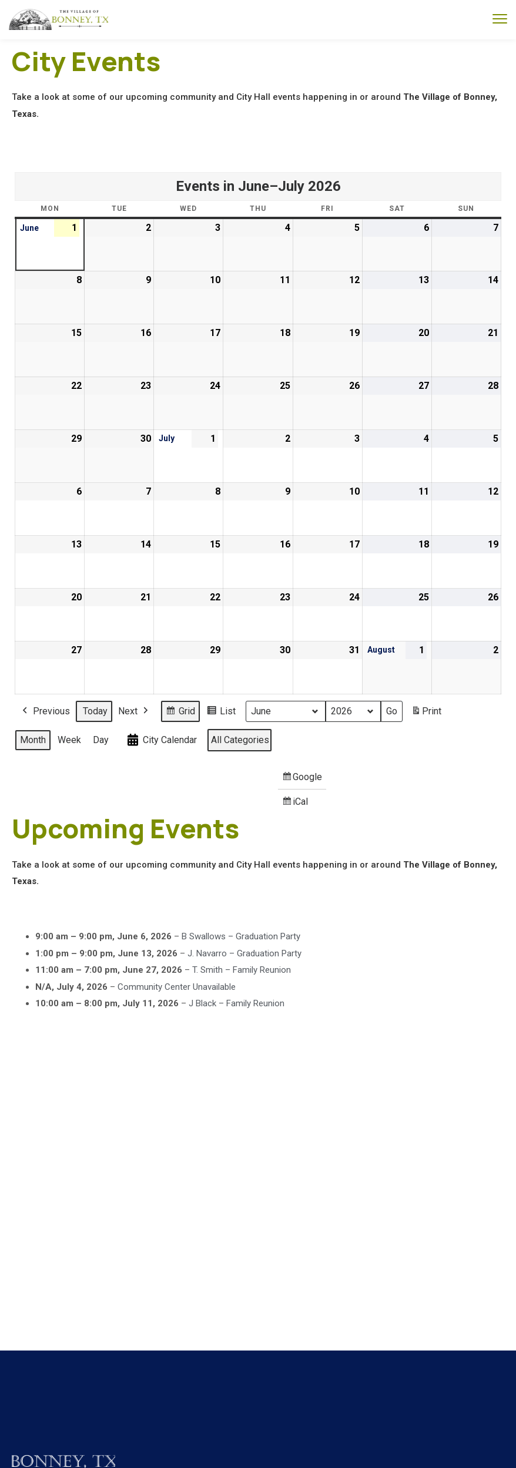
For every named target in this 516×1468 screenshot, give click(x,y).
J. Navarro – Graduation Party (244, 953)
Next (134, 711)
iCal (297, 804)
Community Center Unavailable (177, 986)
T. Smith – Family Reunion (241, 970)
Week (69, 739)
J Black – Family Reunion (236, 1003)
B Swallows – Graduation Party (241, 936)
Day (101, 739)
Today (95, 711)
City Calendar (161, 740)
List (221, 713)
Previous (45, 711)
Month (33, 739)
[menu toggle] (499, 19)
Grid (180, 713)
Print (426, 713)
